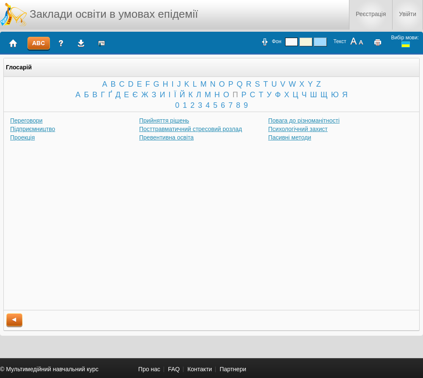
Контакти (199, 369)
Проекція (22, 137)
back (14, 320)
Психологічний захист (298, 129)
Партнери (233, 369)
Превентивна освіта (166, 137)
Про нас (149, 369)
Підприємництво (32, 129)
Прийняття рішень (164, 120)
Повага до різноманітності (304, 120)
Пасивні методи (289, 137)
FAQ (174, 369)
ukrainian (405, 44)
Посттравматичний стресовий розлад (190, 129)
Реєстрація (371, 14)
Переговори (26, 120)
